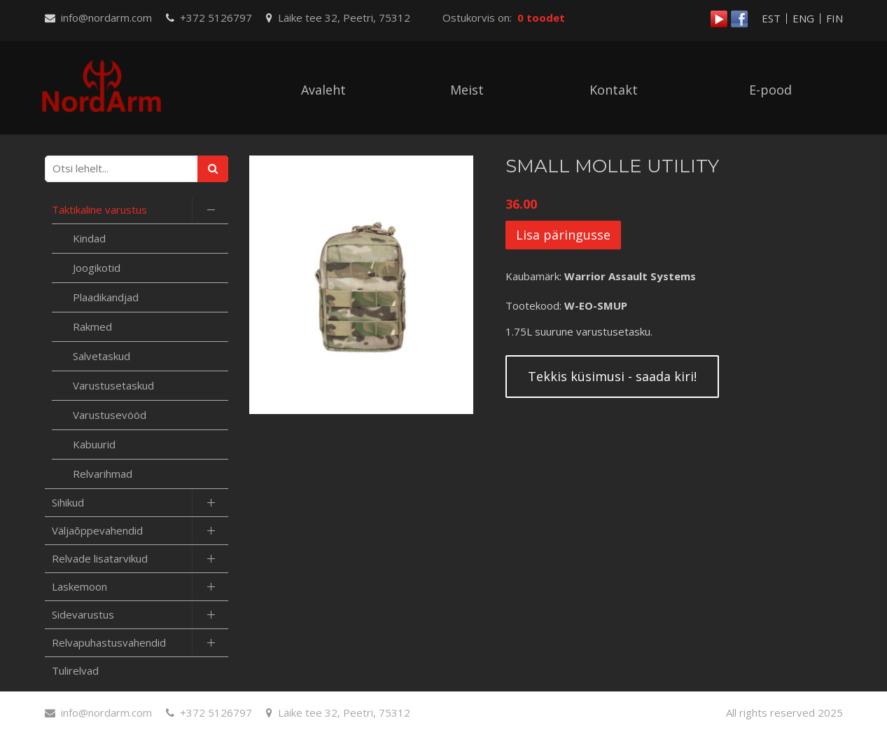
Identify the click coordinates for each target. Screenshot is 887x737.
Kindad (89, 238)
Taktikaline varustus (99, 209)
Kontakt (613, 89)
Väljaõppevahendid (97, 530)
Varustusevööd (109, 415)
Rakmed (92, 326)
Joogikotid (96, 268)
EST (771, 18)
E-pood (770, 89)
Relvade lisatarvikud (100, 558)
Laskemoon (79, 586)
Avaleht (323, 89)
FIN (834, 18)
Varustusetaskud (113, 385)
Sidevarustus (83, 614)
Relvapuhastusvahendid (109, 642)
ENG (803, 18)
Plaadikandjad (106, 297)
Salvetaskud (101, 356)
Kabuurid (94, 444)
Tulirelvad (75, 670)
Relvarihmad (102, 474)
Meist (467, 89)
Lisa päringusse (563, 234)
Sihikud (68, 502)
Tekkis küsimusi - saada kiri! (612, 376)
